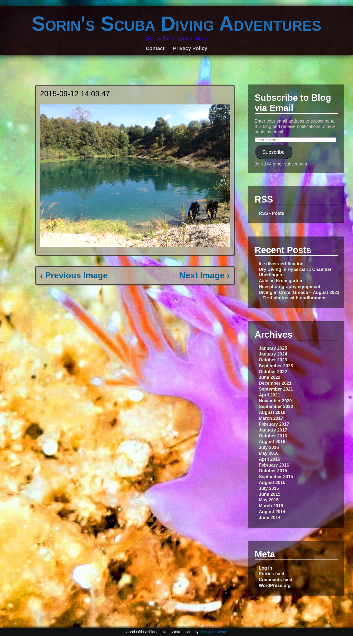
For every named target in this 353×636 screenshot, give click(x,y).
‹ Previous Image (74, 275)
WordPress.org (275, 585)
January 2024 (273, 353)
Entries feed (271, 573)
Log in (265, 568)
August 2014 (272, 511)
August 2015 (272, 482)
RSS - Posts (271, 213)
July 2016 (269, 447)
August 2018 (272, 412)
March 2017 (271, 418)
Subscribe (273, 152)
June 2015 (269, 494)
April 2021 (269, 394)
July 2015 (269, 488)
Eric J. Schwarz (213, 632)
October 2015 (273, 470)
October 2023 (273, 359)
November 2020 (275, 400)
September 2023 (276, 365)
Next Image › (204, 275)
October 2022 (273, 371)
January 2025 (273, 348)
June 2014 (269, 517)
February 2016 (274, 465)
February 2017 (274, 424)
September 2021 (276, 389)
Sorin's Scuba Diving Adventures (176, 23)
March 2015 (271, 505)
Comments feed (275, 579)
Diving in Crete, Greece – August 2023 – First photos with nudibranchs (299, 295)
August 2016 (272, 441)
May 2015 (269, 499)
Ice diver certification (281, 263)
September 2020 (276, 406)
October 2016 (273, 435)
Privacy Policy (190, 48)
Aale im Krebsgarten (280, 280)
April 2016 (269, 459)
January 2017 (273, 429)
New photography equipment (289, 286)
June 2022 (269, 377)
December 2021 (275, 383)
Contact (155, 48)
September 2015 (276, 476)
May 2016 (269, 453)
